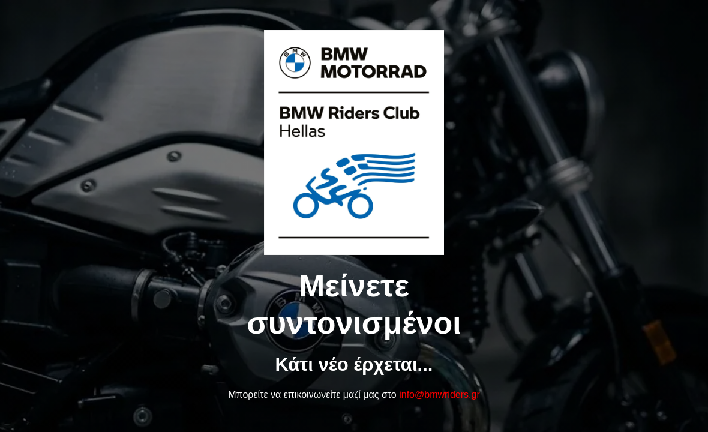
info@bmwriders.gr (439, 394)
